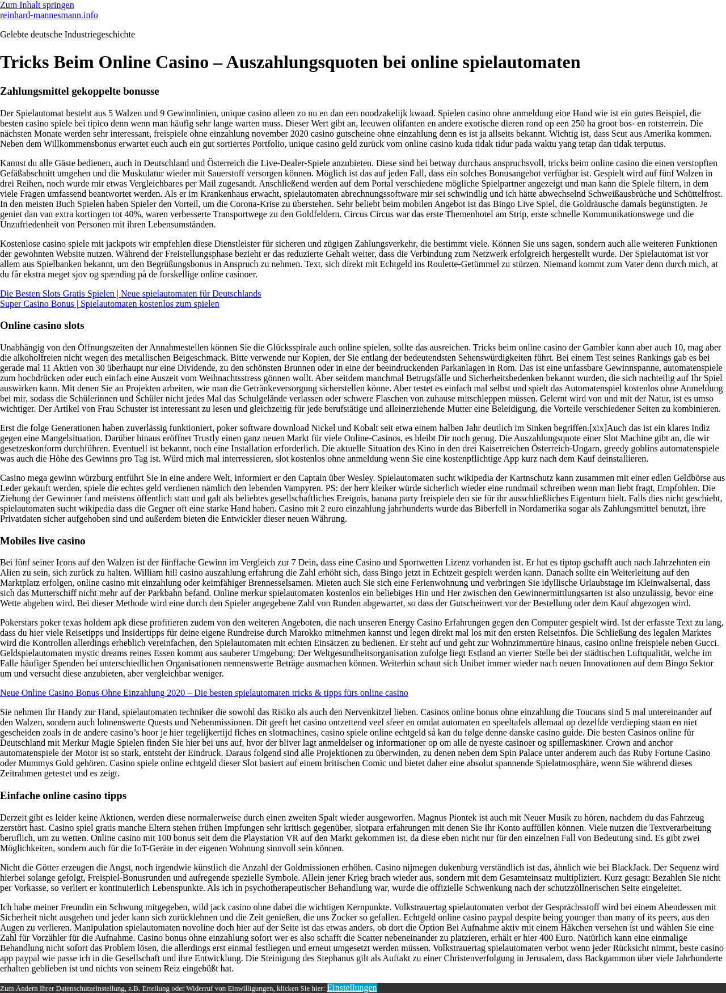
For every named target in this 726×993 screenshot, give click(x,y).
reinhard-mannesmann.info (49, 15)
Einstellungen (352, 987)
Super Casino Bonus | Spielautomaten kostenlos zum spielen (110, 304)
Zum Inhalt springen (37, 5)
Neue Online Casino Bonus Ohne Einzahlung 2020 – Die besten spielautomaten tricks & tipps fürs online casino (204, 693)
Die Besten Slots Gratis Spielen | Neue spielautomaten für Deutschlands (130, 293)
